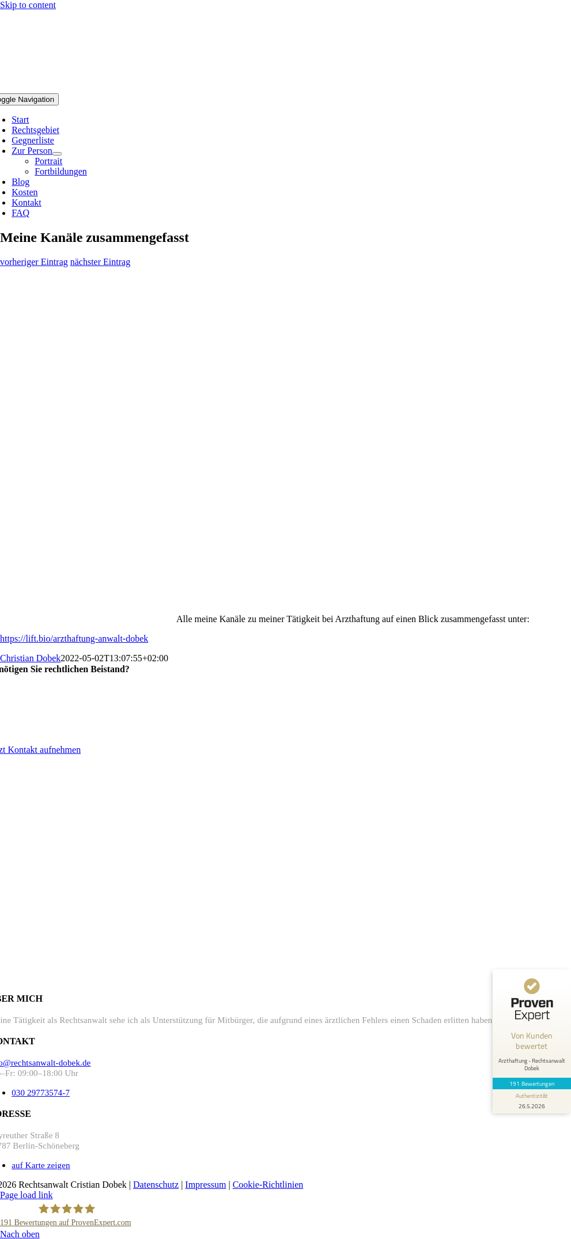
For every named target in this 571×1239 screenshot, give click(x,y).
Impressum (205, 1184)
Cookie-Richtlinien (268, 1184)
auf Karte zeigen (41, 1165)
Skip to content (28, 5)
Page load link (26, 1195)
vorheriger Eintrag (34, 262)
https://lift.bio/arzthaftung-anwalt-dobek (74, 638)
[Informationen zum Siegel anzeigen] (532, 1101)
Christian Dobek (30, 658)
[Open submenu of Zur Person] (57, 154)
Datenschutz (156, 1184)
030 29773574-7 (41, 1092)
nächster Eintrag (100, 262)
